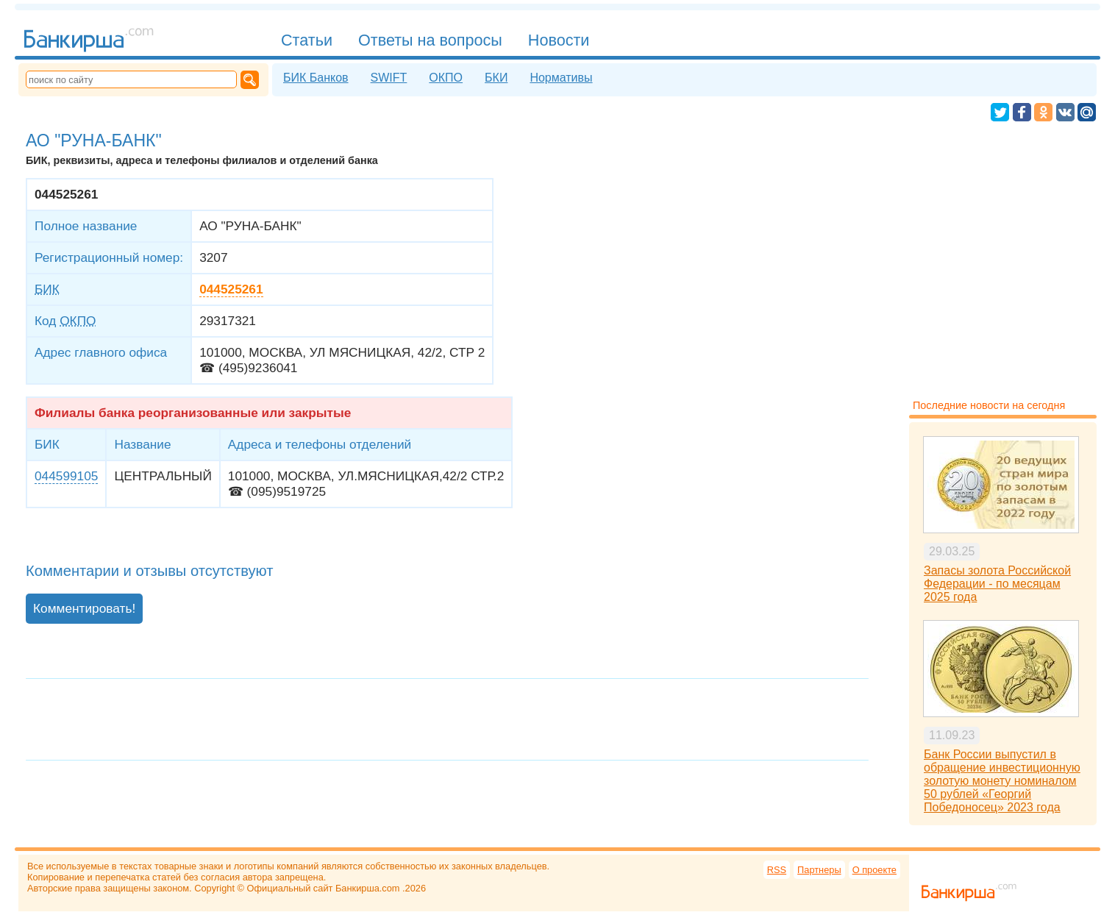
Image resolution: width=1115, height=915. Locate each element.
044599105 (66, 476)
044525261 (231, 289)
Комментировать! (84, 608)
